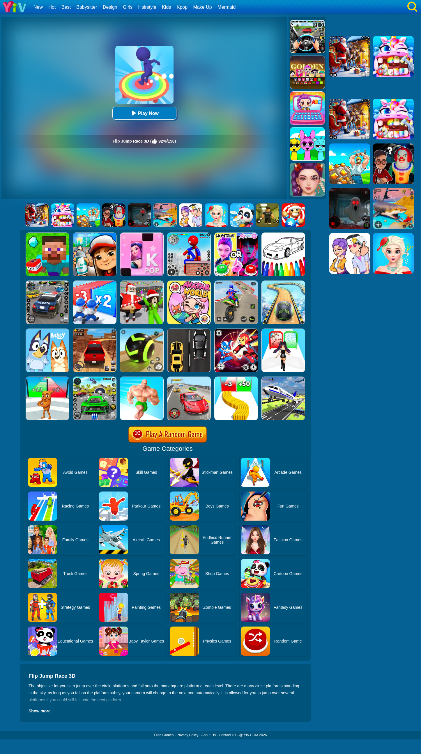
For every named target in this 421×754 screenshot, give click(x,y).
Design (110, 7)
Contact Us (227, 735)
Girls (127, 7)
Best (66, 7)
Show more (39, 711)
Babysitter (86, 7)
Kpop (182, 7)
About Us (208, 735)
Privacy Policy (188, 735)
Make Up (202, 7)
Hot (52, 7)
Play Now (144, 113)
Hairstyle (147, 7)
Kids (166, 7)
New (38, 7)
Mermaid (226, 7)
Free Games (164, 735)
